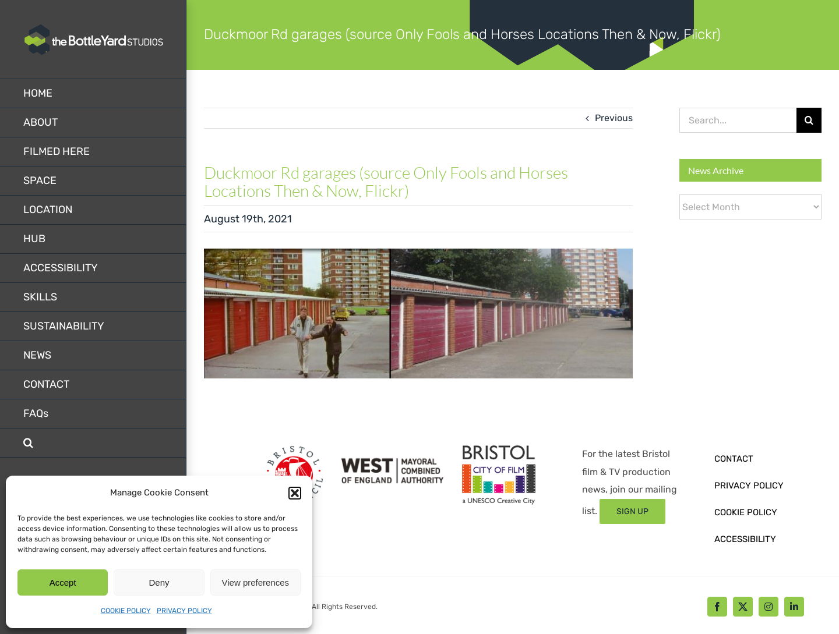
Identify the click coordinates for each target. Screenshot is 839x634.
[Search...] (737, 120)
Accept (63, 582)
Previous (614, 117)
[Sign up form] (632, 511)
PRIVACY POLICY (184, 611)
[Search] (809, 120)
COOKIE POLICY (126, 611)
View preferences (256, 582)
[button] (295, 493)
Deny (159, 582)
